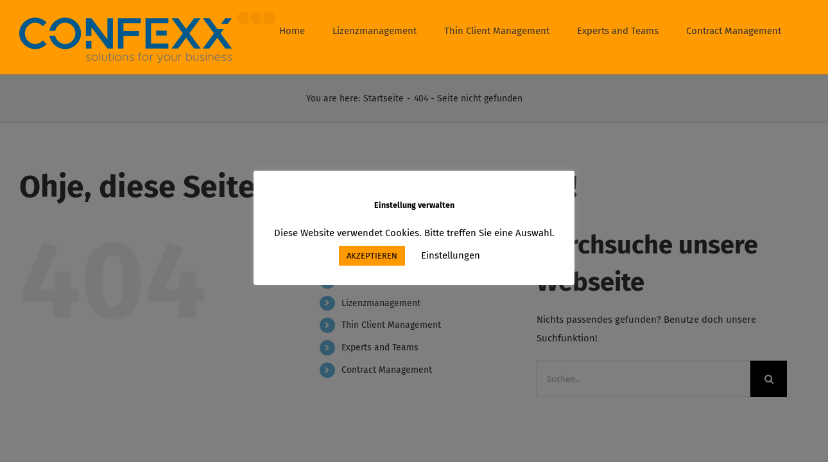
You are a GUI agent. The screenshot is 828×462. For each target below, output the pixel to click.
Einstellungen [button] (450, 255)
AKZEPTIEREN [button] (372, 256)
